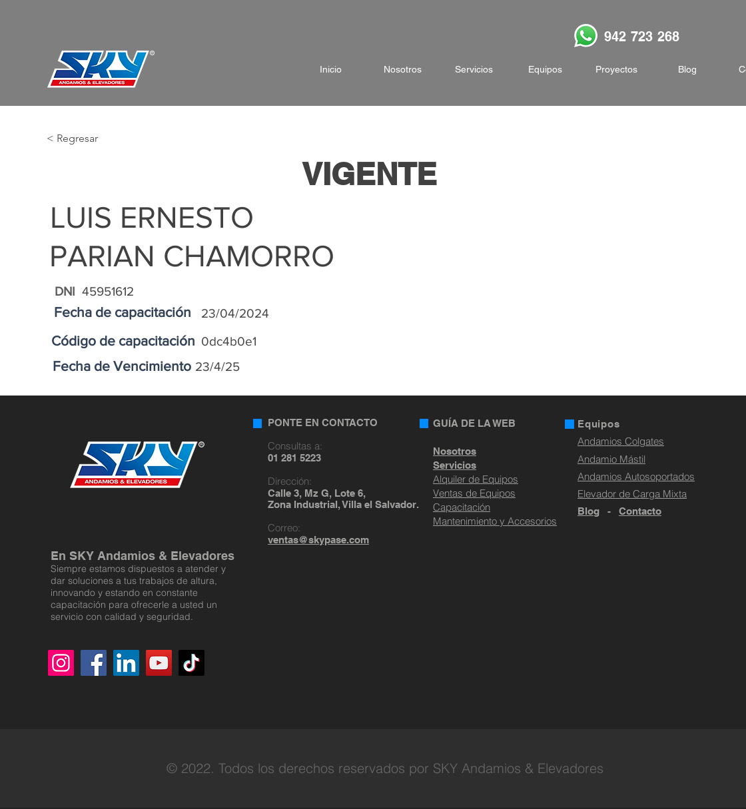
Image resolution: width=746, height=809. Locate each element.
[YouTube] (159, 663)
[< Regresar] (90, 138)
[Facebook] (94, 663)
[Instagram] (61, 663)
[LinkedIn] (126, 663)
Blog (588, 511)
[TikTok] (191, 663)
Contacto (640, 511)
